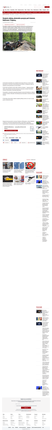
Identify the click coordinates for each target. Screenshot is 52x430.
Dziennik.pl (36, 420)
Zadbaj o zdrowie (29, 14)
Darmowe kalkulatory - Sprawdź (11, 130)
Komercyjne (27, 417)
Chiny (43, 12)
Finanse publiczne (13, 423)
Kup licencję (14, 134)
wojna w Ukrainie (11, 137)
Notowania (43, 414)
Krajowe (4, 422)
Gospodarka (12, 420)
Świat (4, 12)
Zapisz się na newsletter (19, 24)
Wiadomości (35, 422)
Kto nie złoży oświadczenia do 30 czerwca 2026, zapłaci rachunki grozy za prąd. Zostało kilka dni (7, 171)
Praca (19, 414)
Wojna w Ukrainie (22, 14)
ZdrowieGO (44, 420)
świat (20, 137)
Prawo (27, 422)
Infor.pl (27, 420)
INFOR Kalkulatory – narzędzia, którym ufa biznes (15, 127)
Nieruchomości (28, 414)
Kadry (27, 423)
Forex (43, 417)
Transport (35, 414)
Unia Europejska (29, 12)
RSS (43, 427)
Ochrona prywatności (22, 427)
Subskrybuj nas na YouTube (8, 24)
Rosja (16, 12)
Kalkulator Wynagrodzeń (22, 423)
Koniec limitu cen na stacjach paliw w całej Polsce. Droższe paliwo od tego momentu (19, 184)
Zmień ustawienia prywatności (36, 427)
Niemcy (13, 12)
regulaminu (26, 405)
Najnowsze (33, 159)
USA (19, 12)
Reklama (16, 427)
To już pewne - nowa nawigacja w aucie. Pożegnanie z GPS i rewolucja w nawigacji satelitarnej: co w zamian (19, 171)
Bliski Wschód (23, 12)
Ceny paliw (17, 14)
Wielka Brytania (35, 12)
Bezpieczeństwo (47, 12)
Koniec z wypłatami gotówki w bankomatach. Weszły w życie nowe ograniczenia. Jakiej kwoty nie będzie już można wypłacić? (30, 171)
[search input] (40, 7)
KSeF (11, 417)
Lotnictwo (35, 418)
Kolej (35, 417)
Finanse (12, 418)
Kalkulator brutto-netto (21, 422)
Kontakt (9, 427)
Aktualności (9, 12)
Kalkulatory (20, 420)
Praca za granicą (21, 418)
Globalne (4, 423)
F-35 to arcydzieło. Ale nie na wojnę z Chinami (29, 183)
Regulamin (28, 427)
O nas (13, 427)
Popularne (28, 159)
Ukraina (40, 12)
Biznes (12, 414)
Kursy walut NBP (44, 418)
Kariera (19, 417)
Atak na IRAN (12, 14)
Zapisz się (26, 407)
